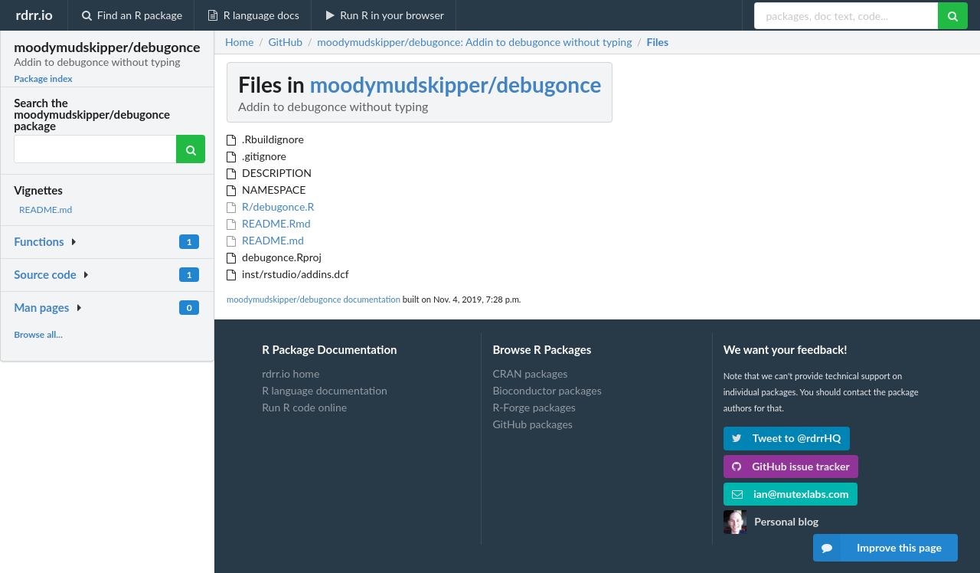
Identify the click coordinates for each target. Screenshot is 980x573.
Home (239, 42)
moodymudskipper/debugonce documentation (313, 299)
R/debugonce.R (270, 206)
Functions (39, 241)
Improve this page (877, 548)
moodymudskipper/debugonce (456, 84)
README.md (45, 209)
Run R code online (304, 407)
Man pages (41, 307)
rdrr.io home (290, 374)
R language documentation (324, 390)
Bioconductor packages (546, 390)
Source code (45, 274)
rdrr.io (33, 14)
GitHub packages (532, 424)
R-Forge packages (533, 407)
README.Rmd (269, 223)
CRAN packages (529, 374)
